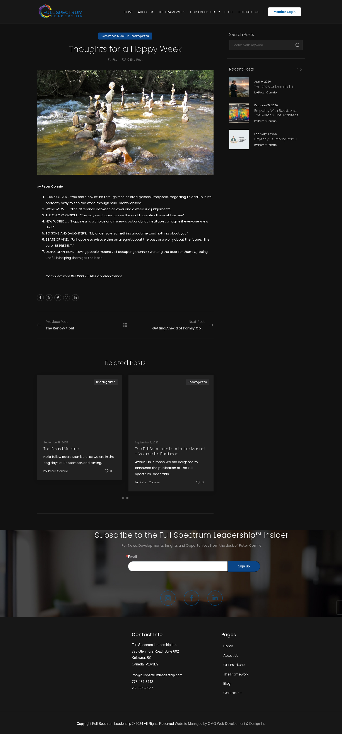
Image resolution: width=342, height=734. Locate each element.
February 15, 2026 (266, 105)
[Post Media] (239, 87)
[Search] (297, 45)
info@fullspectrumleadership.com (157, 675)
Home (128, 12)
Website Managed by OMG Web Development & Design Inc (220, 723)
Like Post (135, 59)
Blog (228, 12)
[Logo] (61, 12)
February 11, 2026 (265, 134)
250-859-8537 (142, 688)
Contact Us (248, 12)
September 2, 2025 (147, 442)
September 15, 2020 (113, 36)
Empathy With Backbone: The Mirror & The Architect (276, 113)
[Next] (301, 69)
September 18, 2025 (55, 442)
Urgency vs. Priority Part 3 (275, 139)
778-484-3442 (142, 682)
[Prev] (297, 69)
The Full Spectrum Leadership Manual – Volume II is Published (170, 451)
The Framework (172, 12)
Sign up (244, 566)
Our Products (203, 12)
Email (132, 557)
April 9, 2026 (262, 82)
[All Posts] (125, 325)
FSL (115, 59)
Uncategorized (139, 36)
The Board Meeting (61, 448)
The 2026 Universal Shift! (275, 86)
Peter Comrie (267, 93)
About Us (146, 12)
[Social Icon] (40, 297)
